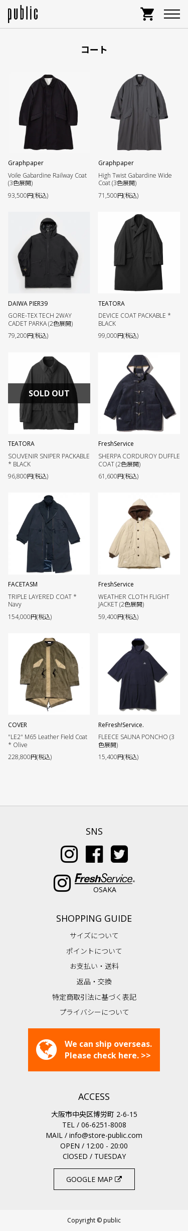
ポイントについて (94, 951)
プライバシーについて (94, 1012)
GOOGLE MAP (94, 1179)
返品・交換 (94, 981)
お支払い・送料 (94, 966)
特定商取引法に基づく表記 (94, 997)
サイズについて (94, 935)
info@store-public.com (105, 1135)
